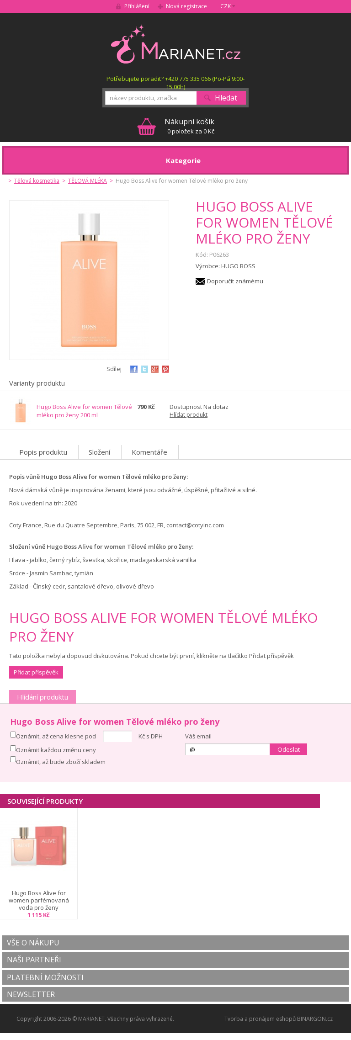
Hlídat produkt (188, 415)
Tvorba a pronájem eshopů (260, 1019)
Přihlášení (136, 6)
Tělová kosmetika (36, 181)
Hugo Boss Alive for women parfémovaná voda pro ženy (39, 900)
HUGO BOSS (238, 266)
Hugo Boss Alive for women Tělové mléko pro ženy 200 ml (84, 411)
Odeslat (288, 749)
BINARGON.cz (315, 1019)
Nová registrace (186, 6)
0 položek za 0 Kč (189, 126)
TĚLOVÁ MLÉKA (87, 181)
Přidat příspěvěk (36, 672)
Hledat (226, 98)
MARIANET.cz (175, 44)
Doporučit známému (235, 281)
